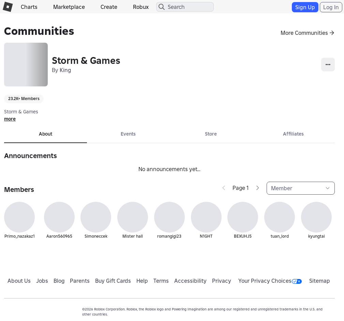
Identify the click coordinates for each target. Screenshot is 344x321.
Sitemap (319, 280)
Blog (59, 280)
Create (109, 6)
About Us (19, 280)
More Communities (304, 33)
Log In (331, 7)
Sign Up (305, 7)
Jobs (42, 280)
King (65, 70)
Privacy (221, 280)
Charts (29, 6)
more (10, 119)
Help (142, 280)
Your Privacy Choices (270, 280)
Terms (161, 280)
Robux (141, 6)
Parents (80, 280)
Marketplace (69, 6)
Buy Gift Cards (113, 280)
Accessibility (190, 280)
